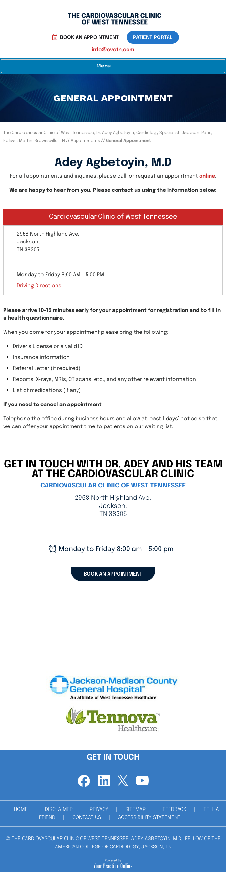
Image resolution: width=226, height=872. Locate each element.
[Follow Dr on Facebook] (83, 781)
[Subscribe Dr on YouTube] (142, 781)
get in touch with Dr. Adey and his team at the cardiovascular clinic (113, 469)
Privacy (99, 809)
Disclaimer (59, 809)
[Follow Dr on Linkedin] (103, 781)
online (207, 176)
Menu (111, 66)
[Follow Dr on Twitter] (122, 781)
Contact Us (86, 817)
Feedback (174, 809)
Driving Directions (39, 286)
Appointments (86, 141)
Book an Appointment (89, 37)
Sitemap (135, 809)
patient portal (152, 37)
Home (21, 809)
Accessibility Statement (149, 817)
